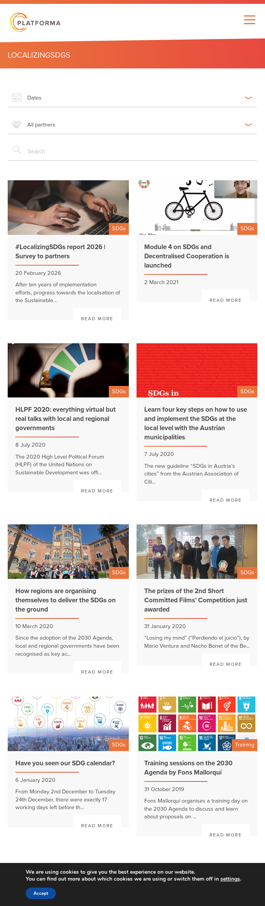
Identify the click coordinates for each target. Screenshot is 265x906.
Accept (40, 893)
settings (230, 879)
